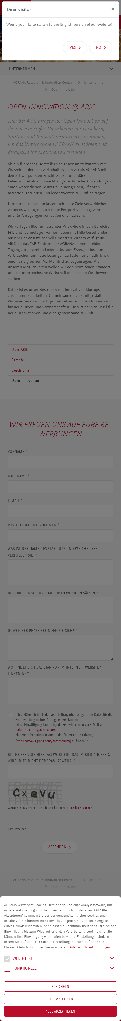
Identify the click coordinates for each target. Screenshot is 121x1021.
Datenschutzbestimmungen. (90, 947)
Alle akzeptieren (60, 1011)
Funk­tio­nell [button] (20, 969)
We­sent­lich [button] (19, 959)
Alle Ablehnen (60, 999)
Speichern (60, 986)
